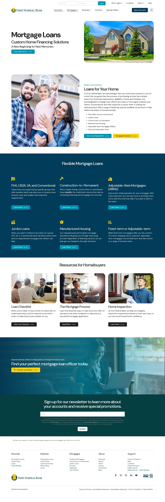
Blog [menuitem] (100, 470)
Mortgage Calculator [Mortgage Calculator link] (123, 136)
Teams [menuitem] (101, 463)
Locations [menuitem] (130, 3)
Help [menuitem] (150, 3)
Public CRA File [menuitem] (148, 489)
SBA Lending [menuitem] (44, 466)
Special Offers (112, 10)
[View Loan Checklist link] (24, 324)
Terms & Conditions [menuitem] (135, 489)
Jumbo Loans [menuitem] (74, 463)
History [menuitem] (101, 461)
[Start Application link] (23, 52)
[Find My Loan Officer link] (25, 370)
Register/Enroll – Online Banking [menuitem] (138, 470)
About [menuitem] (140, 3)
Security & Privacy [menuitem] (85, 489)
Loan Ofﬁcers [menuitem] (74, 470)
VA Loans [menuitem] (73, 466)
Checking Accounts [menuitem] (17, 459)
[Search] (152, 10)
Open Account (140, 10)
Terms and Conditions (91, 422)
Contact (98, 10)
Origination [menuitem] (73, 468)
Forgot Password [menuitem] (133, 466)
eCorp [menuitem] (42, 468)
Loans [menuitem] (13, 463)
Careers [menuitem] (101, 466)
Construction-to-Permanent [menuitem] (79, 461)
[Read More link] (69, 324)
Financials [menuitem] (102, 459)
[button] (115, 478)
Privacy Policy (54, 422)
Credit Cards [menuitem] (15, 461)
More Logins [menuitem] (116, 3)
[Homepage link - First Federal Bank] (26, 479)
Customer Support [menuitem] (134, 459)
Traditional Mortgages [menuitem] (77, 459)
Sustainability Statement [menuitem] (118, 489)
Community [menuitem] (103, 468)
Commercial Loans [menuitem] (46, 463)
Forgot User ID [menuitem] (132, 468)
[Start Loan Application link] (97, 136)
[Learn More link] (20, 207)
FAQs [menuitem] (129, 461)
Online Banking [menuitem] (16, 466)
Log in (102, 3)
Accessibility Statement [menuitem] (101, 489)
